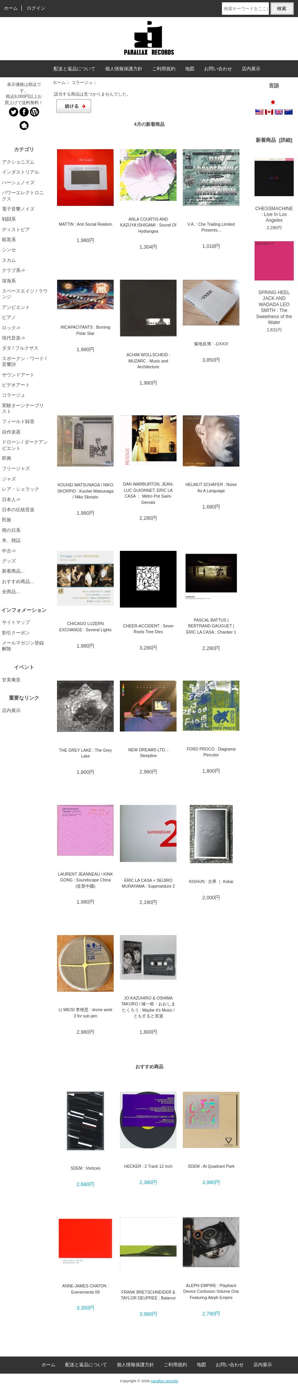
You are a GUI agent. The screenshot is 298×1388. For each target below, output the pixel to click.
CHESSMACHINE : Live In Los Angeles (274, 190)
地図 (189, 68)
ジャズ (9, 479)
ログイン (36, 8)
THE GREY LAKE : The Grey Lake (85, 753)
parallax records (164, 1381)
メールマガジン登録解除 (23, 645)
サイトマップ (16, 622)
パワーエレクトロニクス (23, 195)
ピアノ (9, 317)
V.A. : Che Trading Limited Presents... (211, 227)
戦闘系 (9, 219)
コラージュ (82, 82)
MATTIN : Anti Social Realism (85, 224)
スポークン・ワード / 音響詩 (24, 361)
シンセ (9, 250)
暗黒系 (9, 239)
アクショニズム (18, 162)
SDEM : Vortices (85, 1168)
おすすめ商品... (18, 581)
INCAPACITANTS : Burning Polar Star (85, 330)
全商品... (11, 591)
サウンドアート (18, 375)
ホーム (11, 8)
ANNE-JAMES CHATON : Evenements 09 (85, 1289)
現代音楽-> (13, 338)
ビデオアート (16, 385)
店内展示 (251, 68)
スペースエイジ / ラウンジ (25, 294)
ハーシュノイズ (18, 182)
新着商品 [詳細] (274, 140)
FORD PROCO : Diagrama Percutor (211, 752)
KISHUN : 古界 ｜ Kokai (211, 881)
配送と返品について (74, 68)
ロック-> (11, 328)
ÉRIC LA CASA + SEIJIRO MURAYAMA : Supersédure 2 (148, 883)
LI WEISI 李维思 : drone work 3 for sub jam (86, 1012)
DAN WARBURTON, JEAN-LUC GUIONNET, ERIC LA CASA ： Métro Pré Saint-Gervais (148, 493)
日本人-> (11, 499)
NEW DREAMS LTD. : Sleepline (148, 752)
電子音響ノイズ (18, 209)
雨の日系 (11, 530)
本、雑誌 (11, 540)
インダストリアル (20, 172)
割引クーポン (16, 633)
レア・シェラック (20, 489)
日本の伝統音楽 (18, 509)
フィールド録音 (18, 421)
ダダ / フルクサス (20, 348)
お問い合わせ (218, 68)
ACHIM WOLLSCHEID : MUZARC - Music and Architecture (148, 360)
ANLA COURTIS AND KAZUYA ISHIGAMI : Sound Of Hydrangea (148, 225)
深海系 (9, 281)
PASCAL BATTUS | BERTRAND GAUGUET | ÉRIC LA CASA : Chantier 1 (211, 626)
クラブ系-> (13, 270)
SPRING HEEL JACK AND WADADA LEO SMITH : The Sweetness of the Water (274, 283)
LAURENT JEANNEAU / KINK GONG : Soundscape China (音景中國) (85, 880)
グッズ (9, 561)
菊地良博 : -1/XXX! (211, 343)
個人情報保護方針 (123, 68)
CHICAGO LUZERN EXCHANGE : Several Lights (85, 626)
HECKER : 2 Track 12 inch (148, 1166)
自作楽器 (11, 432)
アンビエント (16, 307)
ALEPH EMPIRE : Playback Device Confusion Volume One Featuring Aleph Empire (211, 1291)
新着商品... (13, 571)
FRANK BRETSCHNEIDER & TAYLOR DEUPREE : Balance (148, 1295)
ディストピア (16, 229)
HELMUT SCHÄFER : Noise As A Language (211, 487)
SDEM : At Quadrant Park (211, 1166)
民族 (6, 519)
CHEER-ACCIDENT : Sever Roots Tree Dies (148, 628)
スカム (9, 260)
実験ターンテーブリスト (23, 408)
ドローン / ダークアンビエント (25, 445)
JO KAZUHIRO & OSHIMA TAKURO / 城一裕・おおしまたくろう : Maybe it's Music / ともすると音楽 (148, 1007)
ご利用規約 (163, 68)
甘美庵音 (11, 680)
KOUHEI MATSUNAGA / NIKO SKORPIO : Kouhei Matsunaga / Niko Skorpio (85, 490)
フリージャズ (16, 468)
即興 (6, 458)
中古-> (9, 551)
